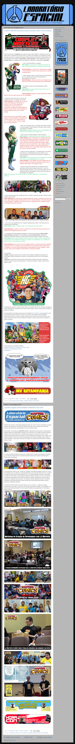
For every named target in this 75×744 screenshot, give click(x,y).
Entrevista (30, 400)
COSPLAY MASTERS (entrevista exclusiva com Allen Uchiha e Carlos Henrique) (27, 30)
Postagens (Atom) (12, 740)
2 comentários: (22, 398)
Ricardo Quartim (60, 191)
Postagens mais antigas (44, 737)
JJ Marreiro (24, 732)
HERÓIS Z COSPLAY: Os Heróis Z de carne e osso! (16, 347)
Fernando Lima (18, 732)
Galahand (59, 189)
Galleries (57, 33)
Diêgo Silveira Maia (61, 185)
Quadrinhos (57, 34)
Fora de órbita (58, 31)
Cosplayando (7, 350)
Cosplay (25, 400)
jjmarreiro (59, 193)
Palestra (46, 732)
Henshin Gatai (36, 400)
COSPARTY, (37, 313)
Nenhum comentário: (24, 730)
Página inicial (28, 737)
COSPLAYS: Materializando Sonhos (13, 348)
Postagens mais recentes (12, 737)
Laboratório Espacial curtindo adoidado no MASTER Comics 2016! (23, 407)
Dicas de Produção (59, 36)
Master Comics (40, 732)
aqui (39, 308)
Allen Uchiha (13, 400)
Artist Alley (12, 732)
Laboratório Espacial (32, 732)
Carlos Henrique (19, 400)
